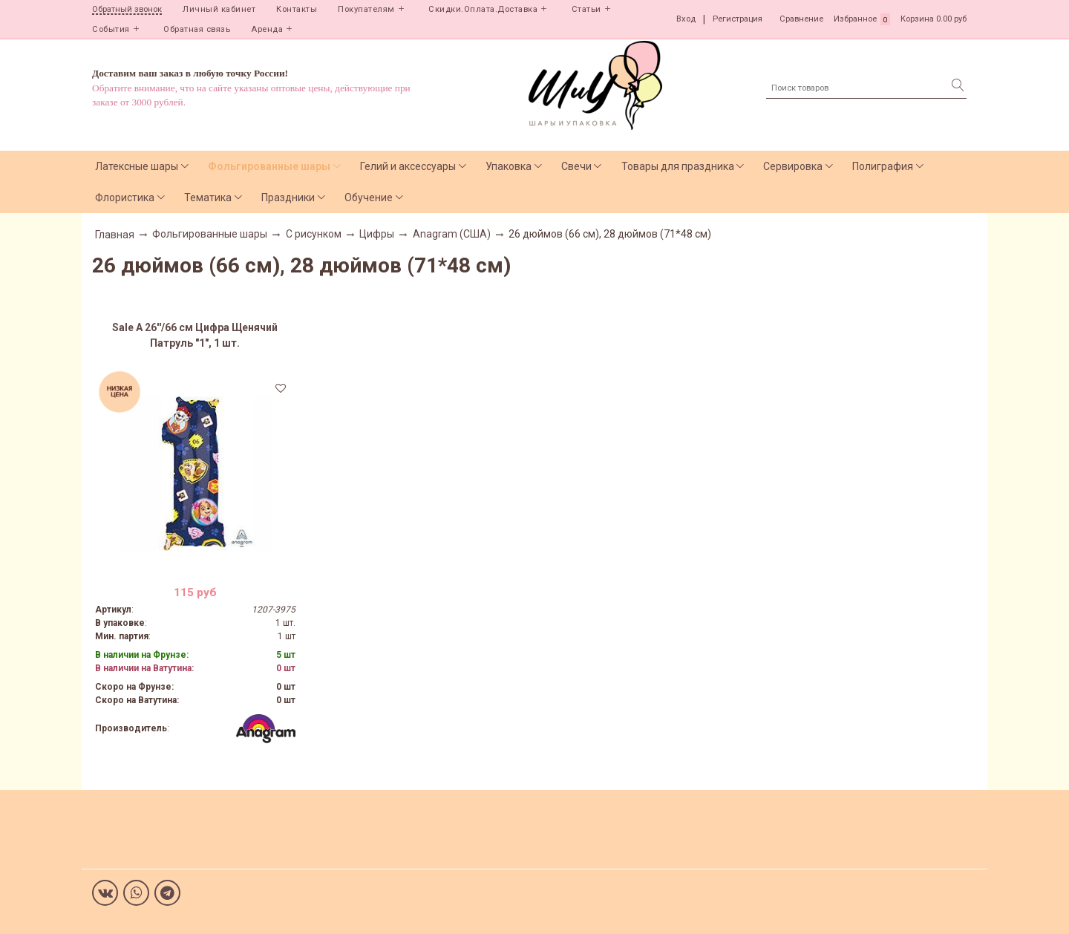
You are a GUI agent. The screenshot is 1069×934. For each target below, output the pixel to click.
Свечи (576, 166)
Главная (114, 235)
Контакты (296, 9)
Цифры (376, 234)
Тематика (208, 197)
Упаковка (509, 166)
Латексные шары (136, 166)
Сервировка (793, 166)
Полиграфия (882, 166)
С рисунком (313, 234)
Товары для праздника (677, 166)
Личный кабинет (219, 9)
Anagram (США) (452, 234)
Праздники (288, 197)
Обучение (368, 197)
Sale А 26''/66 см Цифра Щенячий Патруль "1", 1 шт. (195, 335)
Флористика (124, 197)
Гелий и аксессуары (408, 166)
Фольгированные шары (269, 166)
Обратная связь (196, 29)
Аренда (267, 29)
